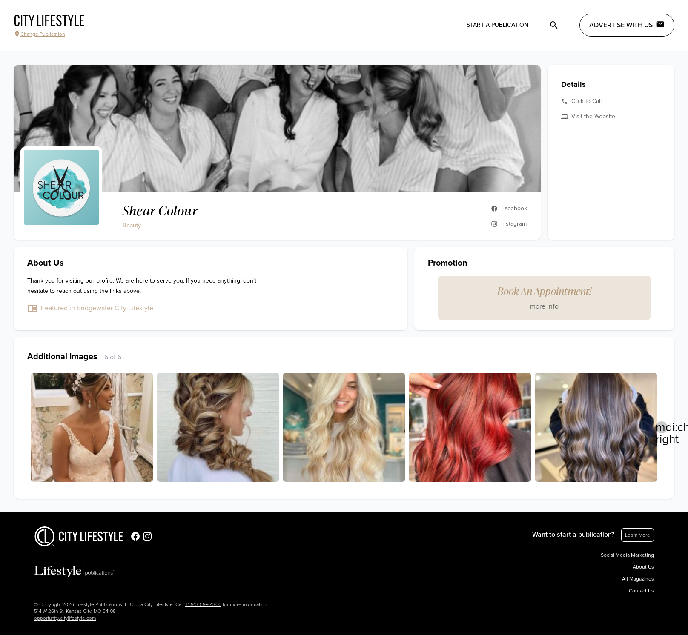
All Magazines (638, 579)
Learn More (637, 535)
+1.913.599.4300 (203, 604)
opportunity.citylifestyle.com (65, 618)
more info (544, 306)
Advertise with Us (627, 24)
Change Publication (39, 34)
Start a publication (497, 25)
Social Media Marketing (627, 555)
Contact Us (641, 591)
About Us (643, 567)
